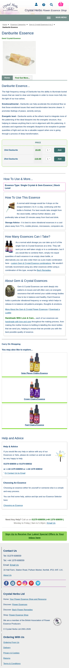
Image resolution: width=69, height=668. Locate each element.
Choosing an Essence (13, 505)
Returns (6, 658)
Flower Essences (19, 604)
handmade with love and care (18, 322)
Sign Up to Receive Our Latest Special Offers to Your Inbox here (34, 536)
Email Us (51, 523)
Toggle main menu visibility (49, 19)
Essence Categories (18, 25)
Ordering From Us (11, 642)
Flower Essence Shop (18, 615)
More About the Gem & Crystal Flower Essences (26, 309)
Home (4, 25)
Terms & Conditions (12, 663)
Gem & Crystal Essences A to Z (41, 25)
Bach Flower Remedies (22, 610)
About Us (7, 575)
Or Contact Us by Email (15, 473)
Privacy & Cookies (11, 653)
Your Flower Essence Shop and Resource (28, 599)
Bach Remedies (44, 270)
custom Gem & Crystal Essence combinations (31, 263)
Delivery (7, 648)
